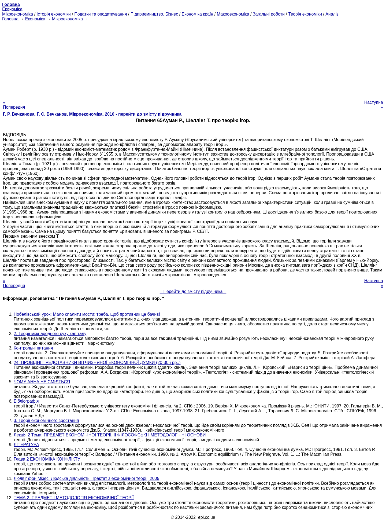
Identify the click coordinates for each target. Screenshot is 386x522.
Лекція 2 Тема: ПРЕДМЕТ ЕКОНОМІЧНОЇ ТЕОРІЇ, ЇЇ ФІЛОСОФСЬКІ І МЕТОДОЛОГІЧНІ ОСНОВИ (110, 435)
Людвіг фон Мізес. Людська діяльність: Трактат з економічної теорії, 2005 (86, 478)
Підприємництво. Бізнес (154, 14)
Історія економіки (54, 14)
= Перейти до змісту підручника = (193, 291)
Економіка (12, 9)
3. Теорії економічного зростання (46, 420)
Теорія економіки (305, 14)
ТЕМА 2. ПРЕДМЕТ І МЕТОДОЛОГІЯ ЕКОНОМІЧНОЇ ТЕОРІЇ (74, 497)
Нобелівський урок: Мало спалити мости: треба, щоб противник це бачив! (87, 314)
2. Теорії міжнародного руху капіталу (50, 333)
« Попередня (14, 104)
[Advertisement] (193, 59)
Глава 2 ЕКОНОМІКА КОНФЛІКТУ (47, 459)
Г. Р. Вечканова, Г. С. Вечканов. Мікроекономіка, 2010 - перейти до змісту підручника (92, 114)
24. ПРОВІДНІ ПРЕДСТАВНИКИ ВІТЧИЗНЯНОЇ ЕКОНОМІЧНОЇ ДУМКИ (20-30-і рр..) (97, 362)
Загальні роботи (269, 14)
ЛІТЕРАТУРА (26, 444)
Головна (10, 19)
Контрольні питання (33, 348)
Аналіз (332, 14)
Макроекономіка (233, 14)
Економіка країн (197, 14)
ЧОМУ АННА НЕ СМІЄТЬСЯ (42, 382)
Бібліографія (26, 401)
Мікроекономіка (17, 14)
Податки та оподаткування (100, 14)
